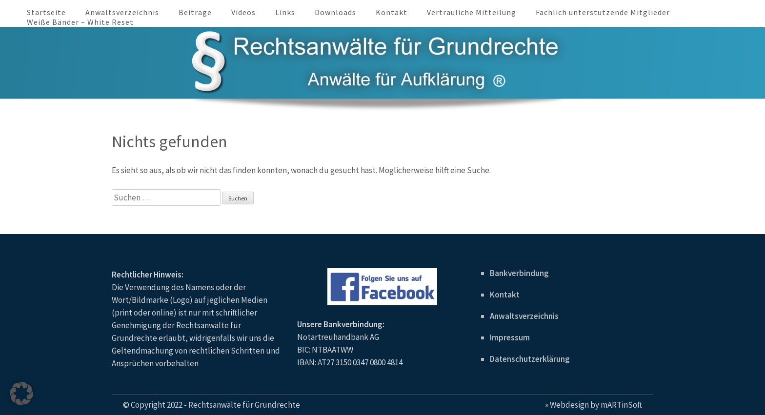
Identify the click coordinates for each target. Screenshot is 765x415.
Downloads (335, 12)
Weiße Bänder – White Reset (80, 22)
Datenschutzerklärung (530, 359)
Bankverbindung (519, 273)
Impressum (510, 337)
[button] (21, 393)
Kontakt (391, 12)
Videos (243, 12)
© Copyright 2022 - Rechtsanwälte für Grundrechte (211, 404)
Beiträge (195, 12)
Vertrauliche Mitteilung (471, 12)
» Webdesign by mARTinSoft (593, 404)
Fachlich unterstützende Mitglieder (603, 12)
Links (285, 12)
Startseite (46, 12)
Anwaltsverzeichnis (122, 12)
